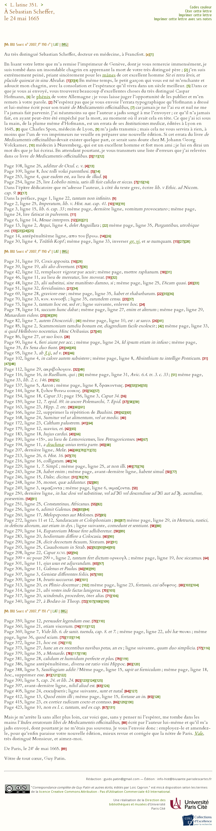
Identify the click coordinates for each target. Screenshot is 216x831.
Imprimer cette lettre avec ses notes (183, 19)
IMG (64, 44)
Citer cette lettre (198, 11)
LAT (55, 44)
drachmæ (55, 445)
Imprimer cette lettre (195, 15)
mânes (109, 75)
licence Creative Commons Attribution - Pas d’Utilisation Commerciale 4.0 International (104, 791)
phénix (43, 97)
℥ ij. (48, 353)
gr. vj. (135, 241)
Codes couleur (201, 7)
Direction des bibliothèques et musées (137, 802)
